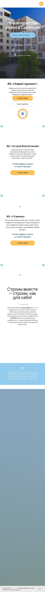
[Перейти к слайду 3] (23, 206)
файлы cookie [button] (14, 588)
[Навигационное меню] (41, 3)
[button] (22, 35)
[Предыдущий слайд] (1, 126)
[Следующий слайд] (43, 126)
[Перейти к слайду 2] (21, 206)
